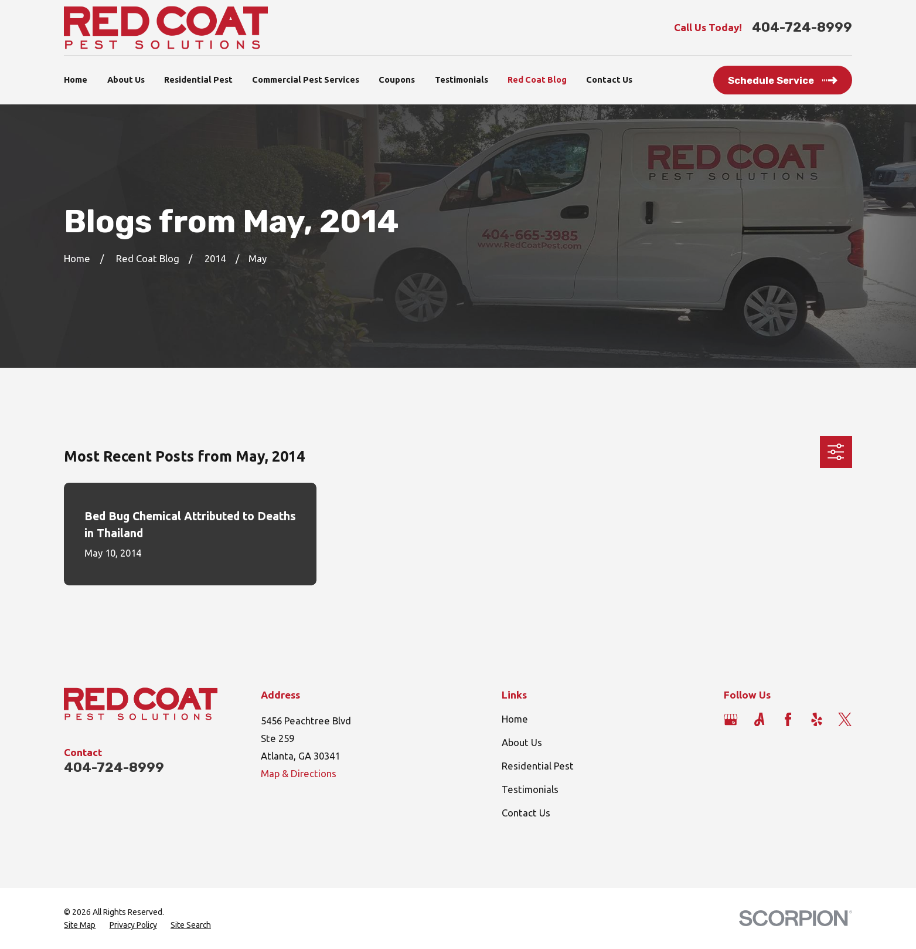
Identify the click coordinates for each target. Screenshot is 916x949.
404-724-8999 (802, 27)
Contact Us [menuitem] (609, 79)
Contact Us (526, 813)
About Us (522, 742)
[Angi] (759, 719)
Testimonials (530, 789)
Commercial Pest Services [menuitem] (305, 79)
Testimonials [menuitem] (461, 79)
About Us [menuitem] (126, 79)
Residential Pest (538, 766)
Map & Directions (298, 773)
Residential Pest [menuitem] (198, 79)
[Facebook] (788, 719)
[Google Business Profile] (730, 719)
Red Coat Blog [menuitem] (537, 79)
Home (515, 719)
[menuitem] (80, 925)
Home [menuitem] (75, 79)
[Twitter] (845, 719)
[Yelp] (816, 719)
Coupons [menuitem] (397, 79)
